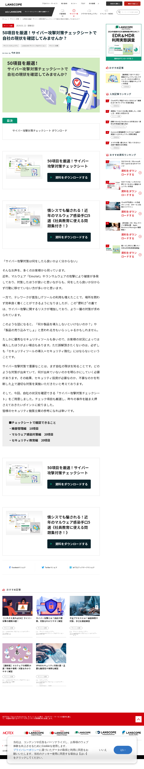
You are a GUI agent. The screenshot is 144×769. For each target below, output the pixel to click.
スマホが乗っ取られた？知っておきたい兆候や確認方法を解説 (126, 143)
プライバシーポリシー (26, 749)
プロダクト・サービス (49, 3)
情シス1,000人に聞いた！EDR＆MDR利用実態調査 (130, 246)
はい (123, 749)
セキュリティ (44, 684)
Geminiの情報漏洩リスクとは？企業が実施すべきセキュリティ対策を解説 (125, 133)
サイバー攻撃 (74, 14)
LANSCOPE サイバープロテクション (34, 46)
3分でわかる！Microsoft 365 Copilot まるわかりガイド (131, 163)
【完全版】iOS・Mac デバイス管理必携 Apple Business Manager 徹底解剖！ (131, 226)
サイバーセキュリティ (11, 46)
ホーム (4, 19)
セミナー (74, 3)
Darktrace (43, 690)
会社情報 (92, 3)
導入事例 (64, 3)
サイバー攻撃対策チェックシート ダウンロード (39, 130)
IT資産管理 (62, 14)
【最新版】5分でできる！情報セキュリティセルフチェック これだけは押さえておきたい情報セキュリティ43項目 (131, 79)
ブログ (83, 3)
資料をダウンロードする (129, 172)
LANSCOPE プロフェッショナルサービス (18, 632)
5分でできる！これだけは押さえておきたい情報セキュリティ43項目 (131, 184)
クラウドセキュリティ (89, 14)
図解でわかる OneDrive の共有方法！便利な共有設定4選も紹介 (126, 122)
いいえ (103, 749)
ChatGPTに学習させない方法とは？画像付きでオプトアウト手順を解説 (126, 101)
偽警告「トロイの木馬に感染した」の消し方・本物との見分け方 (126, 112)
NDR (49, 690)
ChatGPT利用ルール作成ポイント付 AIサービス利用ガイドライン (131, 204)
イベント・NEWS (106, 14)
